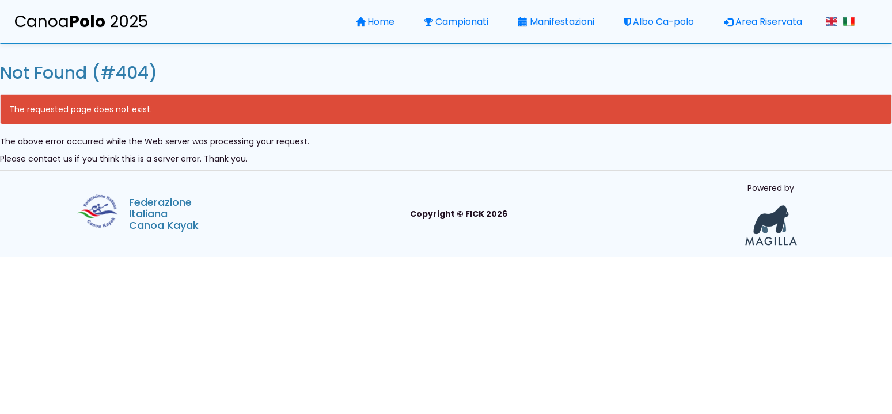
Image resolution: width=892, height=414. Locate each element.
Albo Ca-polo (659, 21)
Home (375, 21)
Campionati (456, 21)
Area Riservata (763, 21)
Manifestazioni (556, 21)
